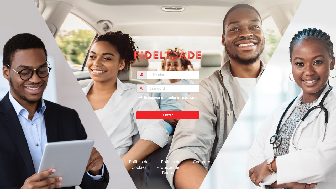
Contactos (202, 162)
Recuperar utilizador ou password (168, 98)
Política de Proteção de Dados (168, 167)
